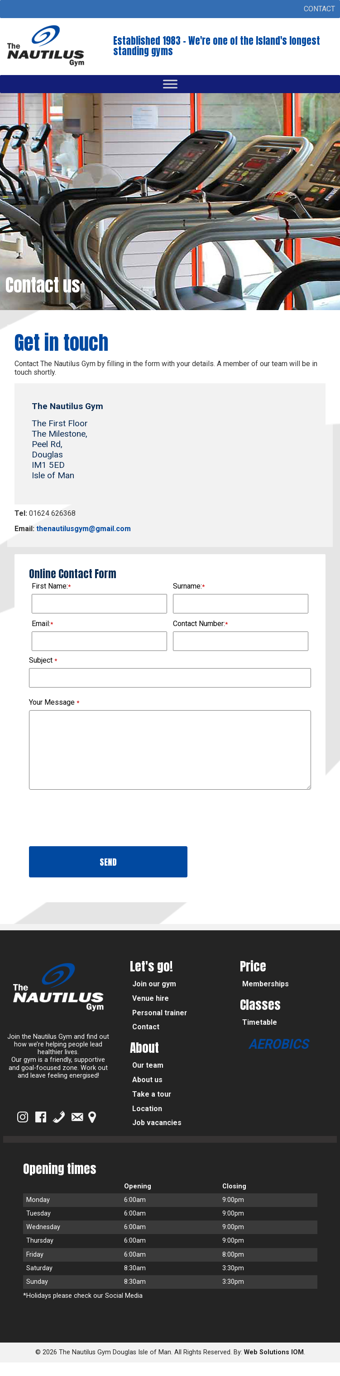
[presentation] (98, 833)
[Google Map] (92, 1130)
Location (147, 1122)
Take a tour (151, 1107)
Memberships (265, 997)
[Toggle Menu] (170, 84)
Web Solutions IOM (274, 1366)
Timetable (259, 1036)
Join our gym (154, 997)
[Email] (77, 1130)
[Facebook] (41, 1130)
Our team (147, 1078)
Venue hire (150, 1012)
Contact (145, 1040)
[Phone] (59, 1130)
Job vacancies (157, 1136)
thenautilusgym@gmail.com (82, 528)
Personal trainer (159, 1026)
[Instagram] (22, 1130)
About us (147, 1093)
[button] (319, 9)
